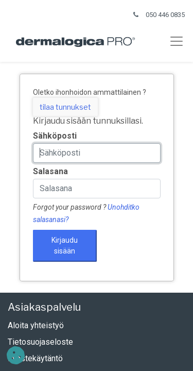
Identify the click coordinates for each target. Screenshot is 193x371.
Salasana (50, 171)
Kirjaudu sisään (64, 245)
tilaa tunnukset (65, 107)
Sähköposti (55, 136)
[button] (16, 355)
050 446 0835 (165, 15)
